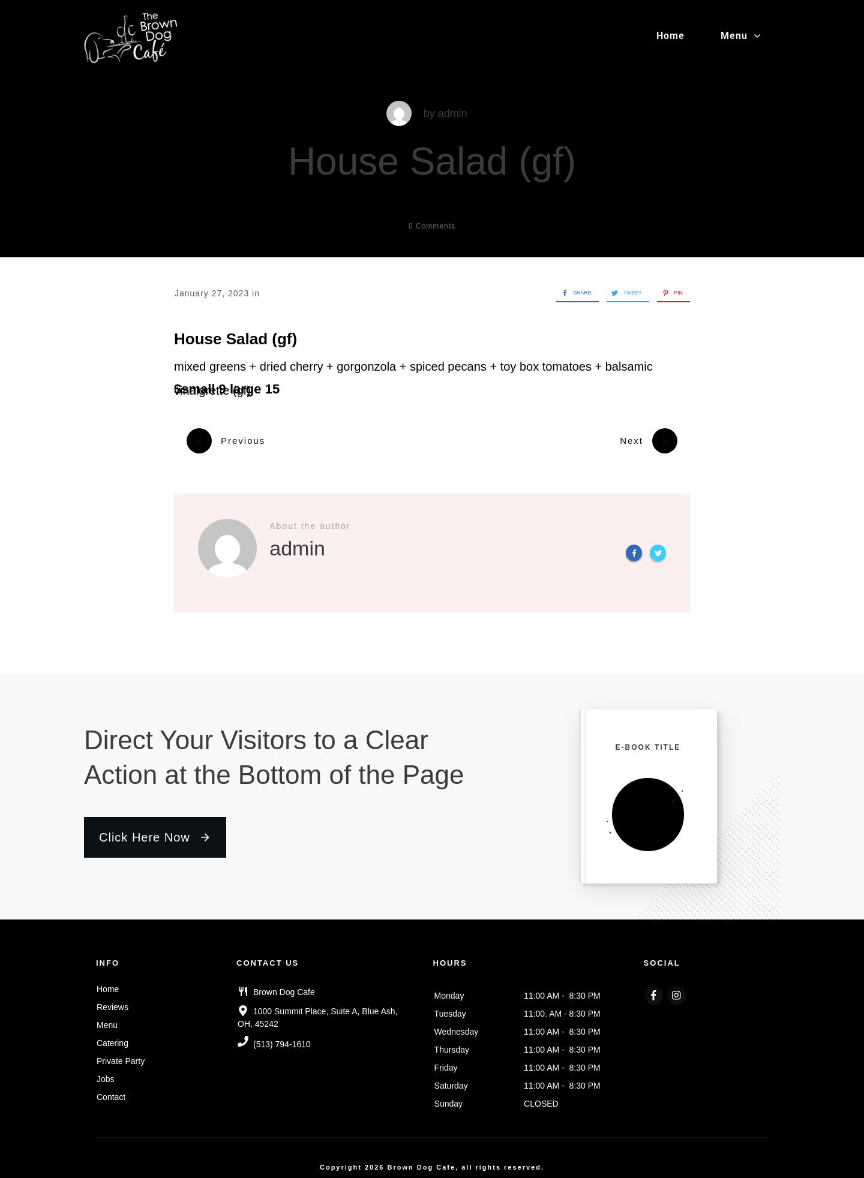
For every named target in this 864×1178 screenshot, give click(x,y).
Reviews (112, 1000)
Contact (111, 1090)
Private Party (121, 1054)
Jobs (106, 1072)
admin (452, 113)
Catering (112, 1036)
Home (108, 982)
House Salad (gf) (432, 161)
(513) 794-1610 (282, 1037)
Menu (107, 1018)
